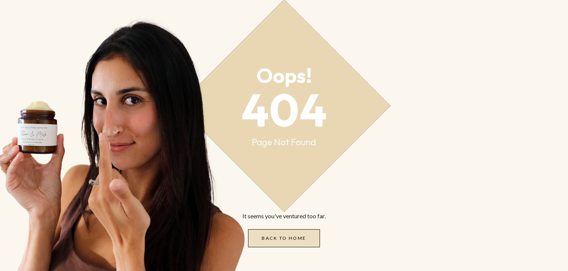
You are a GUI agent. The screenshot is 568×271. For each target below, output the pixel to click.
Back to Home (284, 238)
